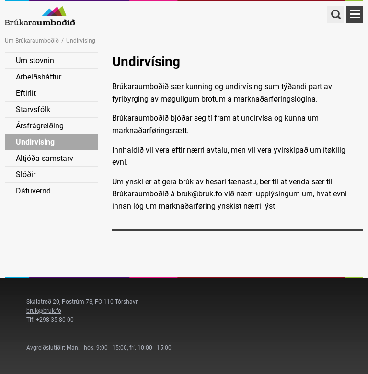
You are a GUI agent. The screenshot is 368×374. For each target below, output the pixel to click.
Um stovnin (35, 60)
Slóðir (25, 174)
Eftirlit (26, 93)
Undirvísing (35, 142)
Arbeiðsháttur (38, 76)
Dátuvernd (33, 190)
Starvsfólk (33, 109)
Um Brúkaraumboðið (32, 40)
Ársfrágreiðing (40, 125)
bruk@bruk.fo (43, 310)
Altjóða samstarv (44, 158)
